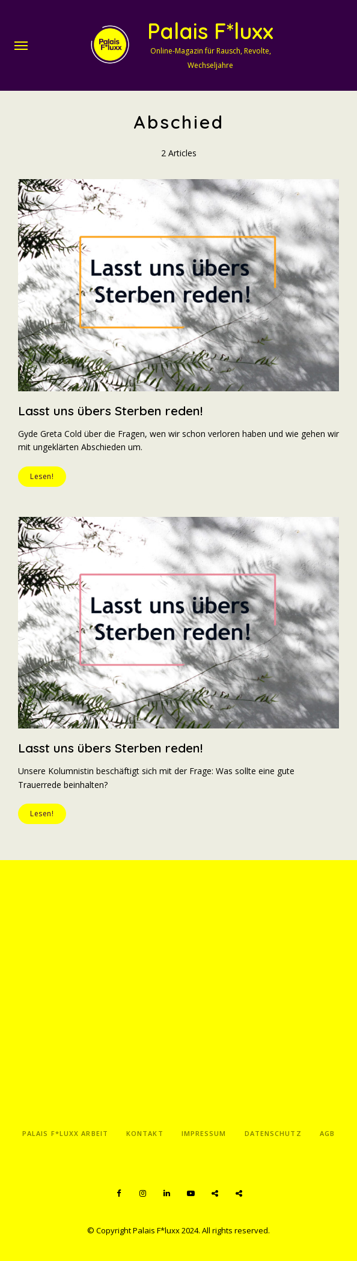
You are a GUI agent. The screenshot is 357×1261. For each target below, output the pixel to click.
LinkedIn (166, 1194)
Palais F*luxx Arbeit (65, 1133)
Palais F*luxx (210, 31)
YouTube (191, 1194)
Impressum (204, 1133)
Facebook (118, 1194)
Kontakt (144, 1133)
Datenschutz (273, 1133)
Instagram (142, 1194)
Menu (21, 46)
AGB (327, 1133)
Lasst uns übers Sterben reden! (110, 410)
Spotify (215, 1194)
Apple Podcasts (239, 1194)
